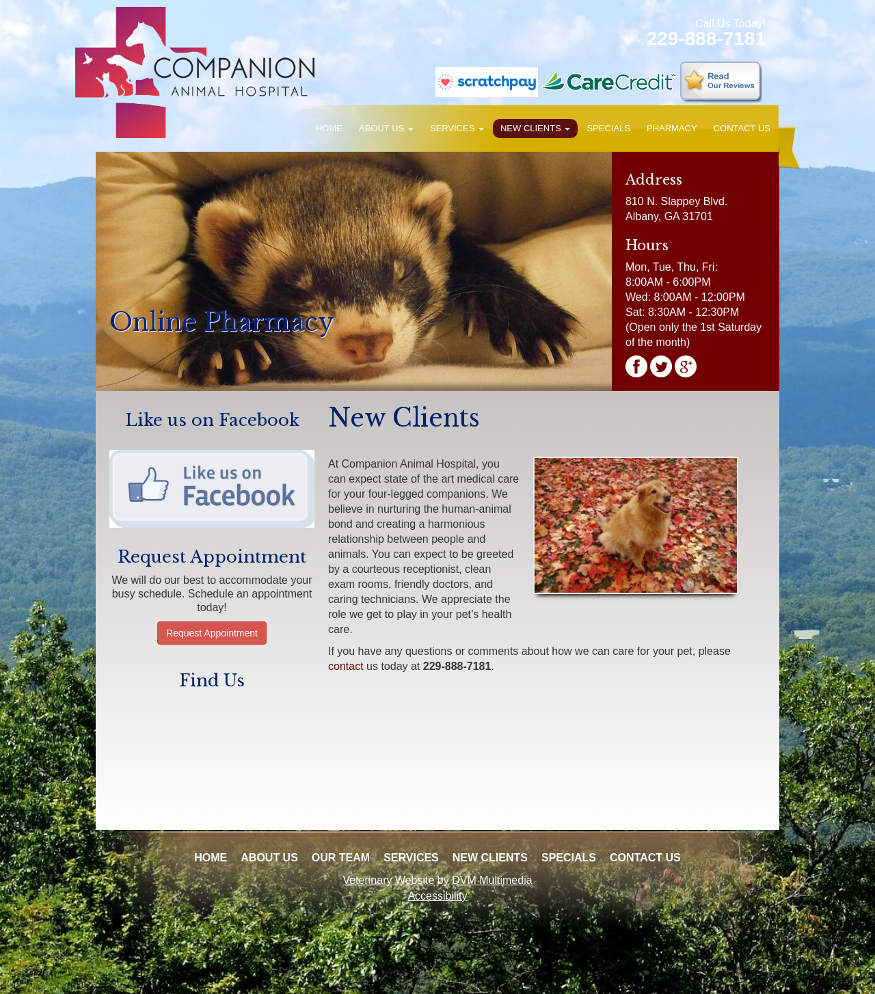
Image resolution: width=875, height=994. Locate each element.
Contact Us (742, 128)
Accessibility (437, 896)
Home (329, 128)
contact (346, 666)
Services (457, 128)
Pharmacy (672, 128)
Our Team (341, 857)
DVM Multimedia (492, 880)
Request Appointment (212, 633)
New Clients (535, 128)
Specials (608, 128)
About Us (386, 128)
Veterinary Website (388, 880)
